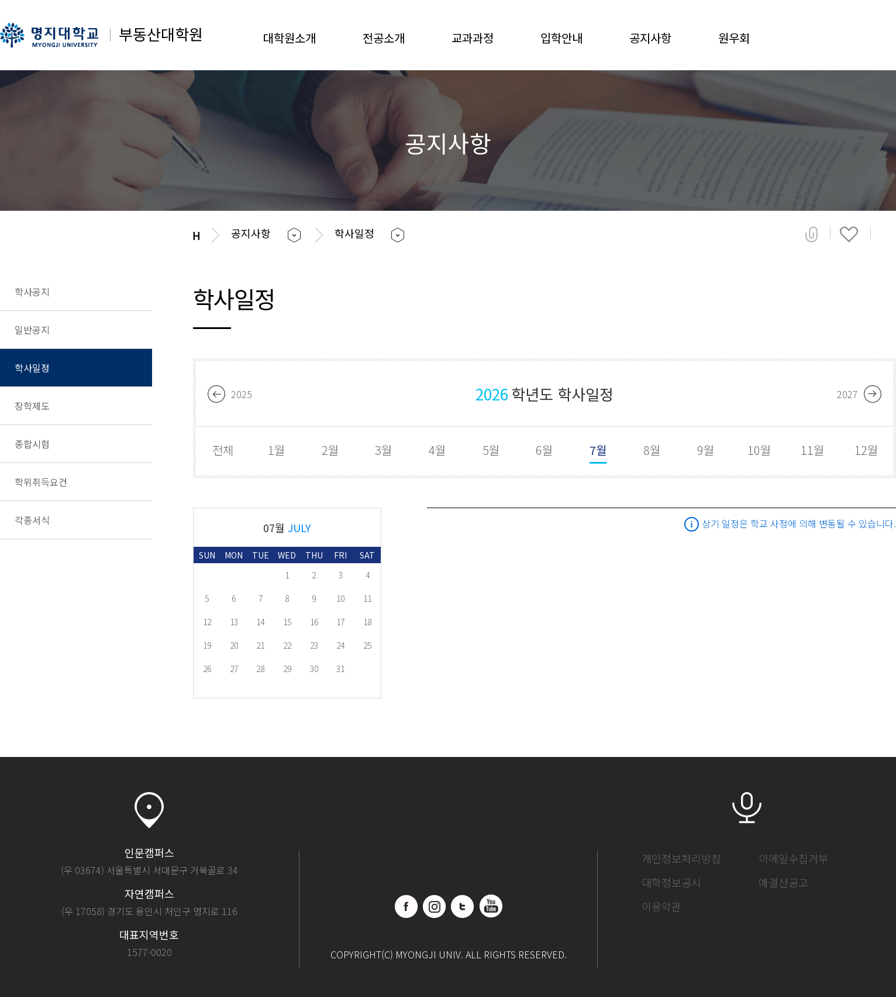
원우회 (734, 37)
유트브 (490, 906)
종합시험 (32, 444)
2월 (330, 449)
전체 (222, 449)
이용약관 (661, 906)
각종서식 (32, 520)
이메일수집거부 (793, 858)
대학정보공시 (671, 882)
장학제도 (32, 406)
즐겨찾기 (849, 234)
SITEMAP (884, 35)
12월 (866, 449)
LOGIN (846, 35)
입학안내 (561, 37)
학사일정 (32, 368)
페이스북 (406, 906)
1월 (276, 449)
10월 (759, 449)
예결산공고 (783, 882)
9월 (705, 449)
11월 (812, 449)
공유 (811, 234)
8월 (651, 449)
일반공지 (32, 330)
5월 (491, 449)
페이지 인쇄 (888, 234)
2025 (241, 394)
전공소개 (384, 37)
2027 (847, 394)
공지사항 (650, 37)
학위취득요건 (41, 482)
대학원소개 (289, 37)
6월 (544, 449)
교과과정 (473, 37)
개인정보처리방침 (681, 858)
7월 (598, 449)
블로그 (462, 906)
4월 (437, 449)
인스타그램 (434, 906)
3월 (383, 449)
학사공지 (32, 292)
